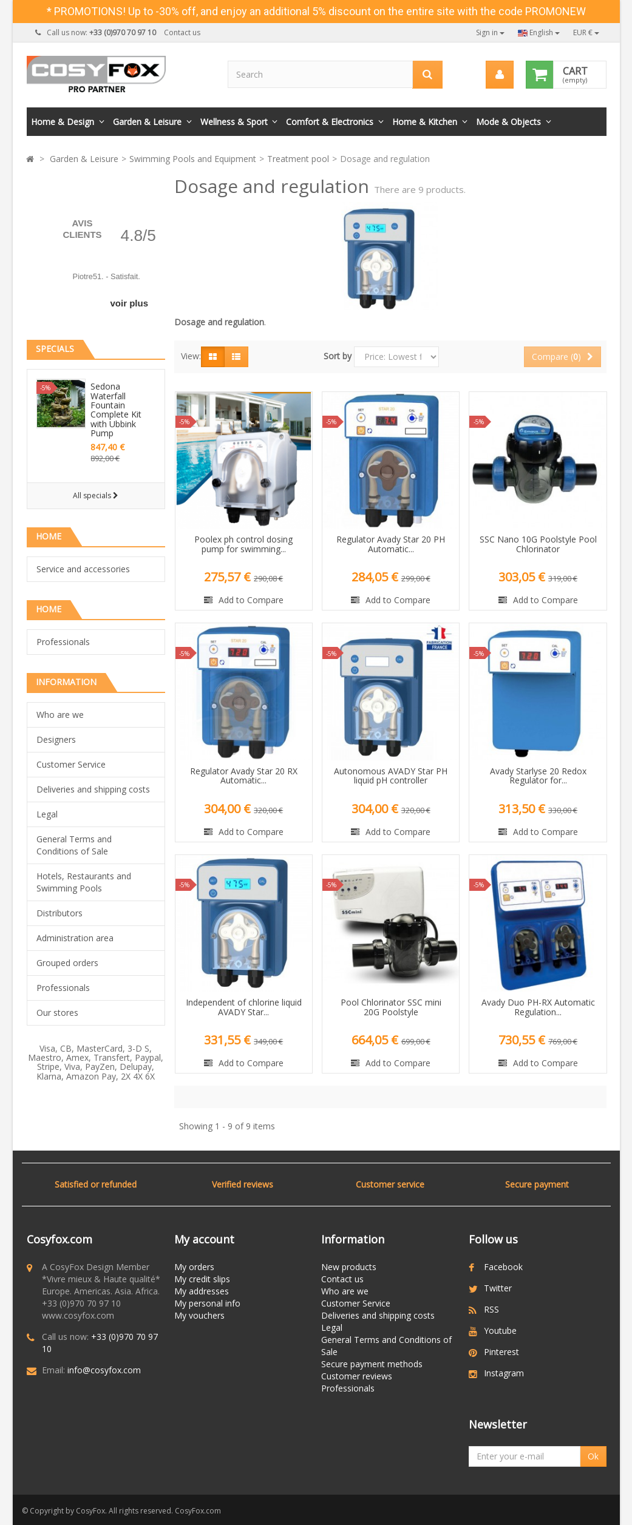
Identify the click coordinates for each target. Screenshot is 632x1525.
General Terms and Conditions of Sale (74, 845)
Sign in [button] (490, 32)
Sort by (338, 356)
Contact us (182, 32)
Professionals (63, 642)
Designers (56, 739)
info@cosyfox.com (104, 1370)
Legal (47, 814)
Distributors (59, 913)
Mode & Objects (508, 121)
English (539, 32)
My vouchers (199, 1315)
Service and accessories (83, 569)
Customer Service (71, 764)
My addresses (201, 1291)
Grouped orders (67, 963)
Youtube (500, 1330)
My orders (194, 1267)
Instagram (504, 1373)
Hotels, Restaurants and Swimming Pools (83, 882)
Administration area (75, 938)
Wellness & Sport (234, 121)
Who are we (60, 714)
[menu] (500, 75)
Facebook (503, 1267)
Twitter (498, 1288)
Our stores (57, 1012)
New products (348, 1267)
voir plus (129, 303)
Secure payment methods (372, 1364)
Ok (593, 1456)
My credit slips (202, 1279)
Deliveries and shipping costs (93, 789)
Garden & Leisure (147, 121)
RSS (491, 1309)
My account (204, 1239)
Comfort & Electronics (329, 121)
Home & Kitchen (424, 121)
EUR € (586, 32)
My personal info (207, 1303)
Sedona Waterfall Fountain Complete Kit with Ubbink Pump (115, 409)
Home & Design (62, 121)
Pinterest (501, 1352)
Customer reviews (356, 1376)
